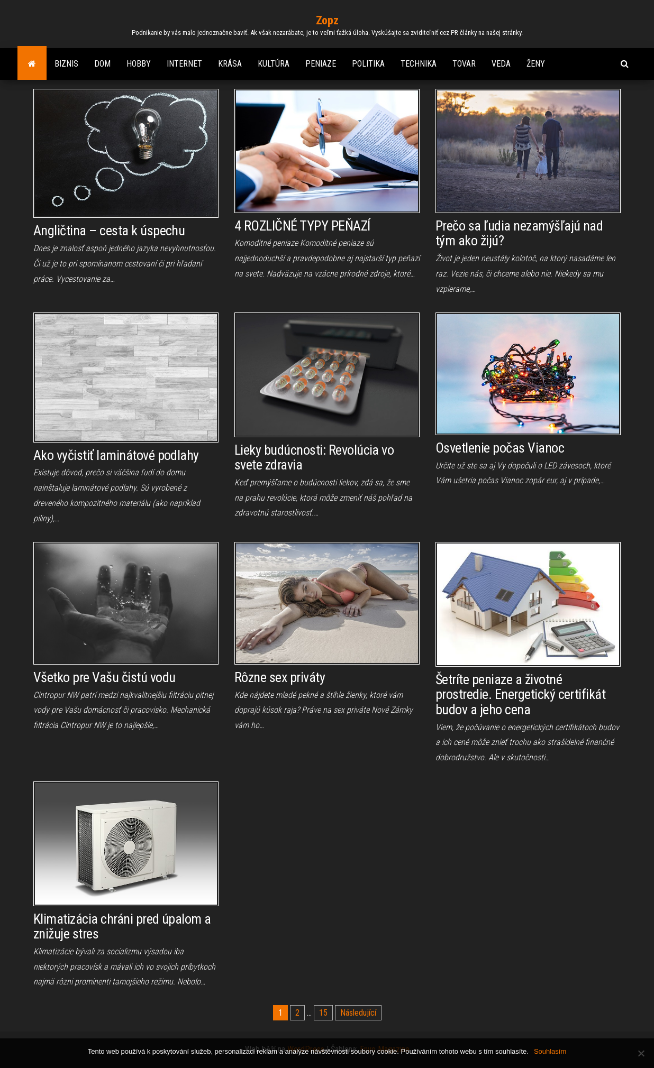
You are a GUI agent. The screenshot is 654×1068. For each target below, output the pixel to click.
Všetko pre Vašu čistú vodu (104, 677)
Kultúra (273, 64)
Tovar (464, 64)
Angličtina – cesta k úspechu (109, 230)
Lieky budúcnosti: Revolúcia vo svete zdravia (314, 457)
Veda (501, 64)
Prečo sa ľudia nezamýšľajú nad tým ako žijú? (519, 233)
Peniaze (320, 64)
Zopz (327, 20)
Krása (230, 64)
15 (323, 1013)
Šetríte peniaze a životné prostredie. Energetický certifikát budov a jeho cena (520, 694)
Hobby (138, 64)
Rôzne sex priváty (279, 677)
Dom (102, 64)
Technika (419, 64)
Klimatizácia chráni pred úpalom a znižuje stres (122, 926)
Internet (184, 64)
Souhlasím (550, 1051)
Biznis (66, 64)
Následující (358, 1013)
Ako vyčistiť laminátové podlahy (116, 455)
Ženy (535, 64)
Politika (368, 64)
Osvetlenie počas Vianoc (499, 448)
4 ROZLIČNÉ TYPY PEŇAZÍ (302, 226)
